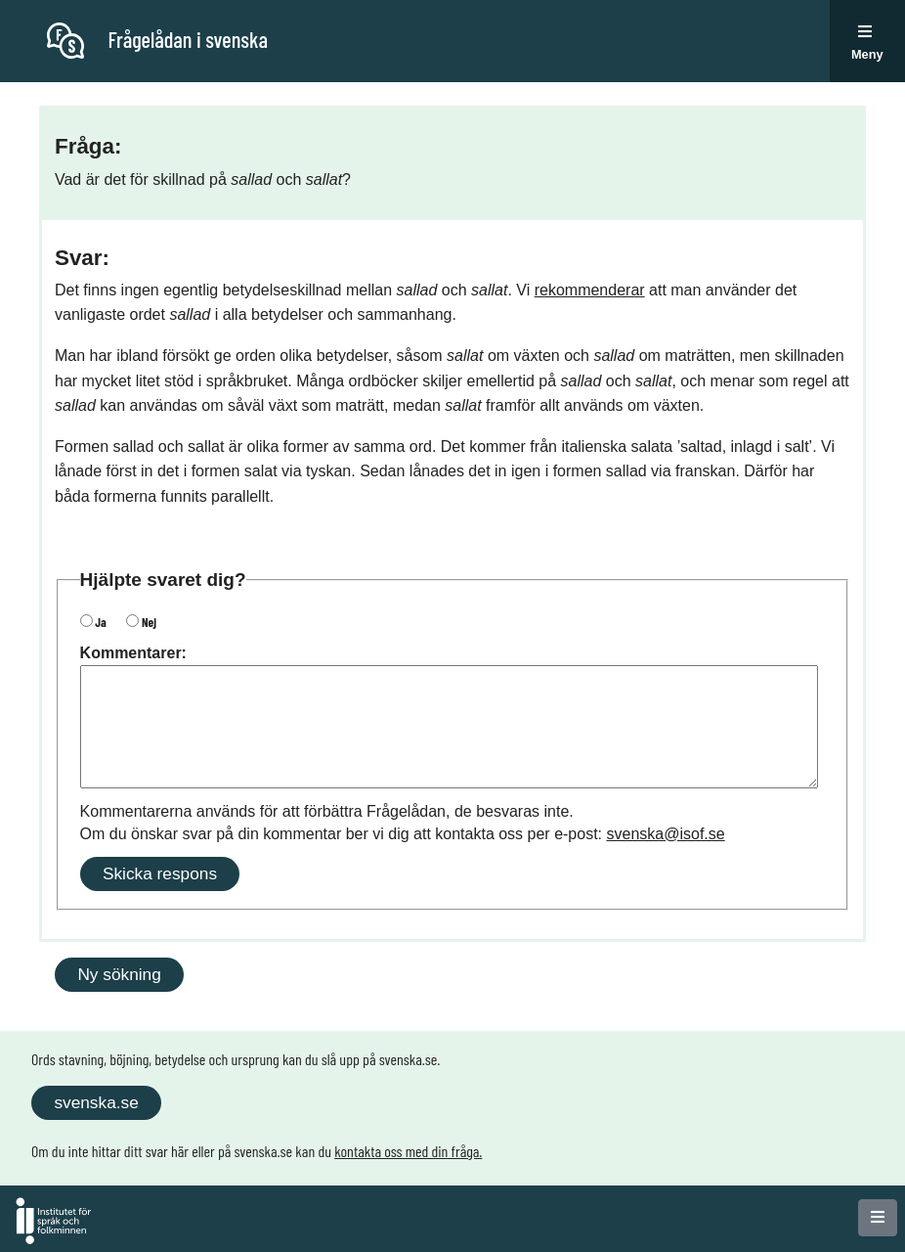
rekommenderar (590, 290)
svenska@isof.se (666, 834)
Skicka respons (160, 873)
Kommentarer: (133, 653)
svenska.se (96, 1102)
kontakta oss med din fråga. (408, 1150)
